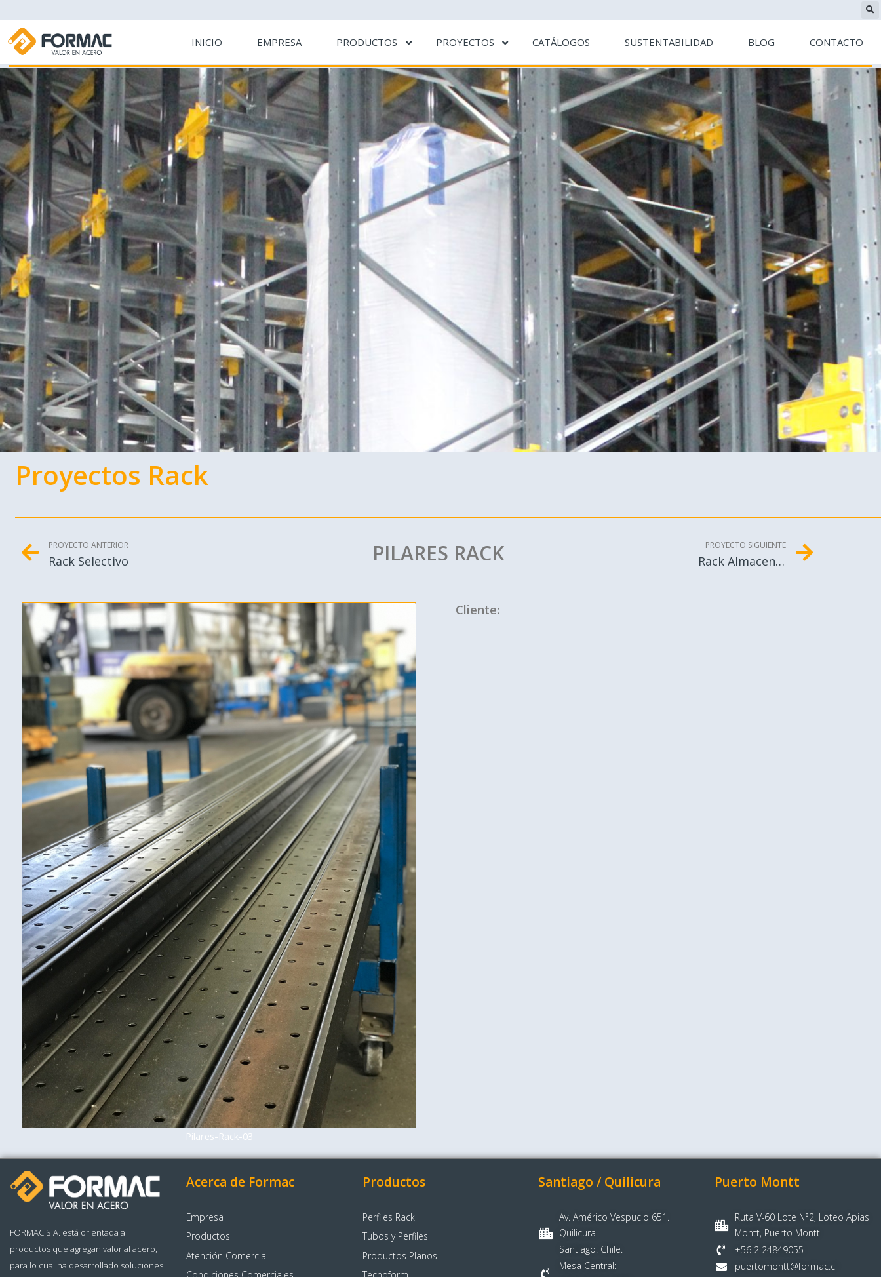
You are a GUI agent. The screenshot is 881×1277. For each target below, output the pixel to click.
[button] (870, 10)
